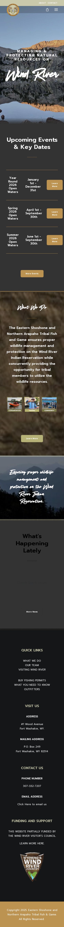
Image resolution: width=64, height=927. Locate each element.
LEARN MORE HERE (32, 843)
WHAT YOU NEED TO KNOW (32, 685)
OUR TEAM (32, 665)
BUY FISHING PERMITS (32, 680)
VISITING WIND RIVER (32, 670)
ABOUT (42, 3)
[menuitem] (42, 3)
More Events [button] (32, 273)
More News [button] (32, 611)
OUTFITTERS (32, 689)
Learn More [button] (55, 185)
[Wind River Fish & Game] (13, 10)
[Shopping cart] (46, 9)
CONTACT (52, 3)
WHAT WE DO (32, 661)
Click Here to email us (32, 804)
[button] (56, 9)
